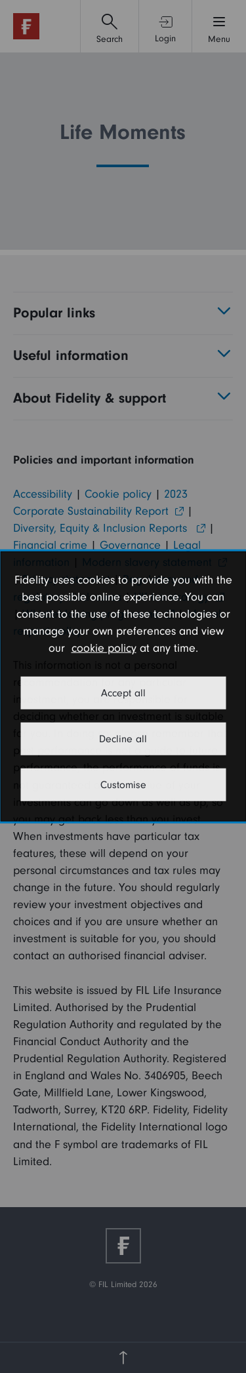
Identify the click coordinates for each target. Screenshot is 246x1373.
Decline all (123, 739)
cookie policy (104, 648)
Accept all (123, 693)
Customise (123, 785)
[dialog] (123, 686)
